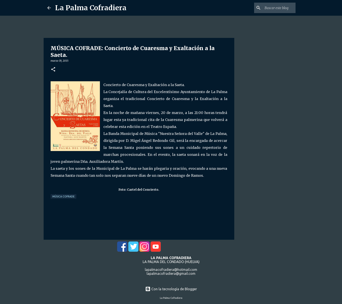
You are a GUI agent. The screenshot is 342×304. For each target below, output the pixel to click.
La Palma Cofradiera (91, 7)
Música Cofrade (63, 196)
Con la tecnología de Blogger (171, 289)
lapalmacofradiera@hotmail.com (171, 270)
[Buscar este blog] (273, 8)
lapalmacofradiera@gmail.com (171, 273)
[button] (53, 70)
